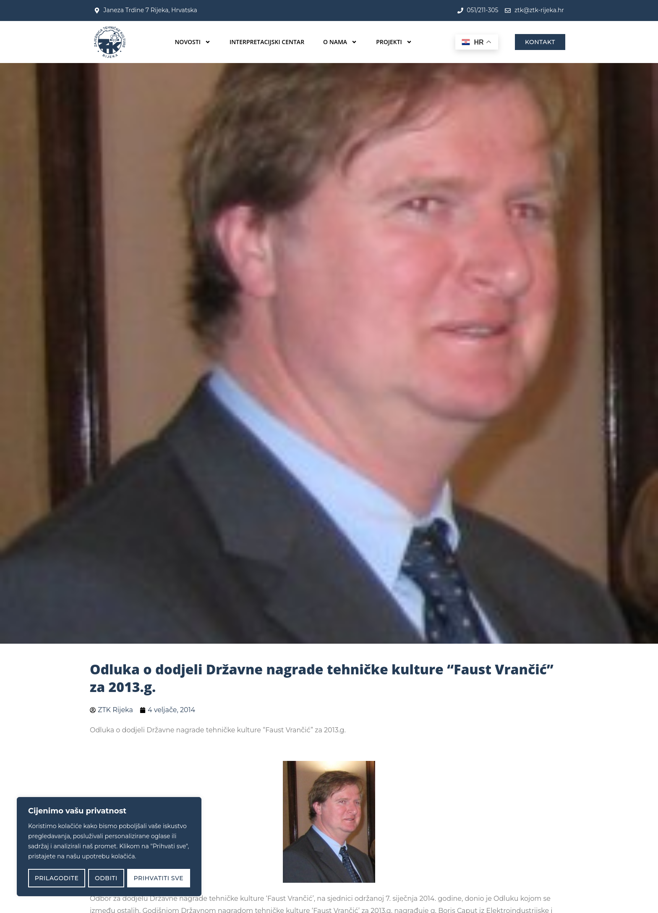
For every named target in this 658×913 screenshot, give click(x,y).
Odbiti (106, 878)
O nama (340, 42)
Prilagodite (56, 878)
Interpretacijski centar (267, 42)
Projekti (394, 42)
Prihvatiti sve (159, 878)
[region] (109, 847)
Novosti (193, 42)
